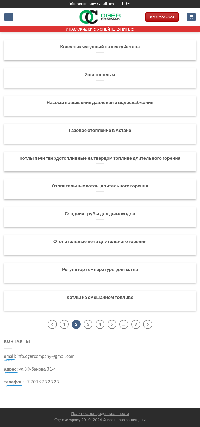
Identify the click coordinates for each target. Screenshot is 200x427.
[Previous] (51, 324)
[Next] (148, 324)
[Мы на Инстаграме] (128, 4)
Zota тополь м (100, 74)
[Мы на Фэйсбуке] (122, 4)
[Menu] (8, 17)
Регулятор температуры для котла (100, 269)
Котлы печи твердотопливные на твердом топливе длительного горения (100, 158)
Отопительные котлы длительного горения (100, 185)
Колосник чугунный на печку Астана (100, 46)
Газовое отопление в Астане (100, 130)
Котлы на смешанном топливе (100, 297)
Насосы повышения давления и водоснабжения (100, 102)
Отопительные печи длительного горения (100, 241)
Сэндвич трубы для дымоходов (100, 213)
